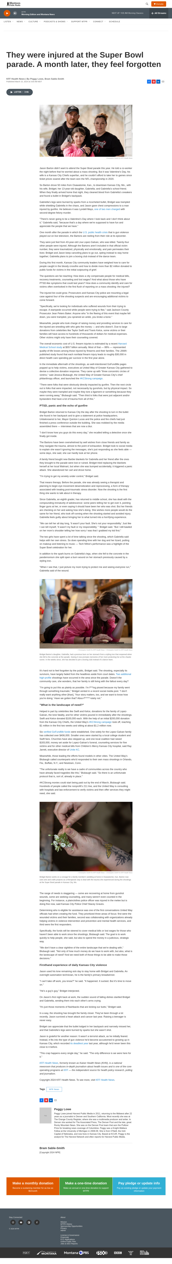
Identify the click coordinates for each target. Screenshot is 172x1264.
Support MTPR (79, 27)
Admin (63, 1236)
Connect (98, 27)
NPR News (54, 1095)
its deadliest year (79, 1049)
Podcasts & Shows (54, 27)
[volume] (15, 19)
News (20, 27)
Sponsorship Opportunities (71, 1232)
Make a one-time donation (86, 1189)
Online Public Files (68, 1248)
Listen (7, 27)
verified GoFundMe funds (57, 737)
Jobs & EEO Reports (69, 1250)
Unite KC (74, 755)
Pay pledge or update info (139, 1189)
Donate (161, 7)
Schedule (114, 27)
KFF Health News (105, 1086)
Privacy (64, 1234)
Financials (65, 1243)
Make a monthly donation (32, 1189)
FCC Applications (68, 1245)
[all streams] (158, 19)
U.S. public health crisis (95, 238)
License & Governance (70, 1241)
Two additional (123, 680)
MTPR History (66, 1230)
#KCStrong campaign (91, 384)
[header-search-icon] (148, 7)
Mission (64, 1228)
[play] (7, 19)
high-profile (45, 683)
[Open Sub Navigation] (13, 27)
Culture (33, 27)
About (63, 1223)
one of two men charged (107, 215)
